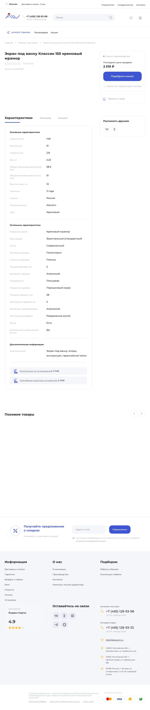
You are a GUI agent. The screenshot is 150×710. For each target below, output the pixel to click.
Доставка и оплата (30, 4)
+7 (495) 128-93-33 (120, 627)
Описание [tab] (45, 118)
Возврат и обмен (14, 579)
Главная (9, 42)
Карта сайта (88, 701)
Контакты (140, 5)
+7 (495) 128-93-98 (120, 611)
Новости (9, 589)
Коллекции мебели (111, 574)
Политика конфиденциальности (65, 701)
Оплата (8, 595)
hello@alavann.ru (114, 640)
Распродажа (41, 32)
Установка (10, 600)
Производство (60, 574)
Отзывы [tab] (63, 118)
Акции (54, 32)
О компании (59, 569)
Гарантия (10, 574)
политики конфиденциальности (91, 541)
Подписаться (120, 529)
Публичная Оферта (37, 701)
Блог (7, 584)
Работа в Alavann (109, 569)
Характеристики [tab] (19, 118)
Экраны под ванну (28, 42)
